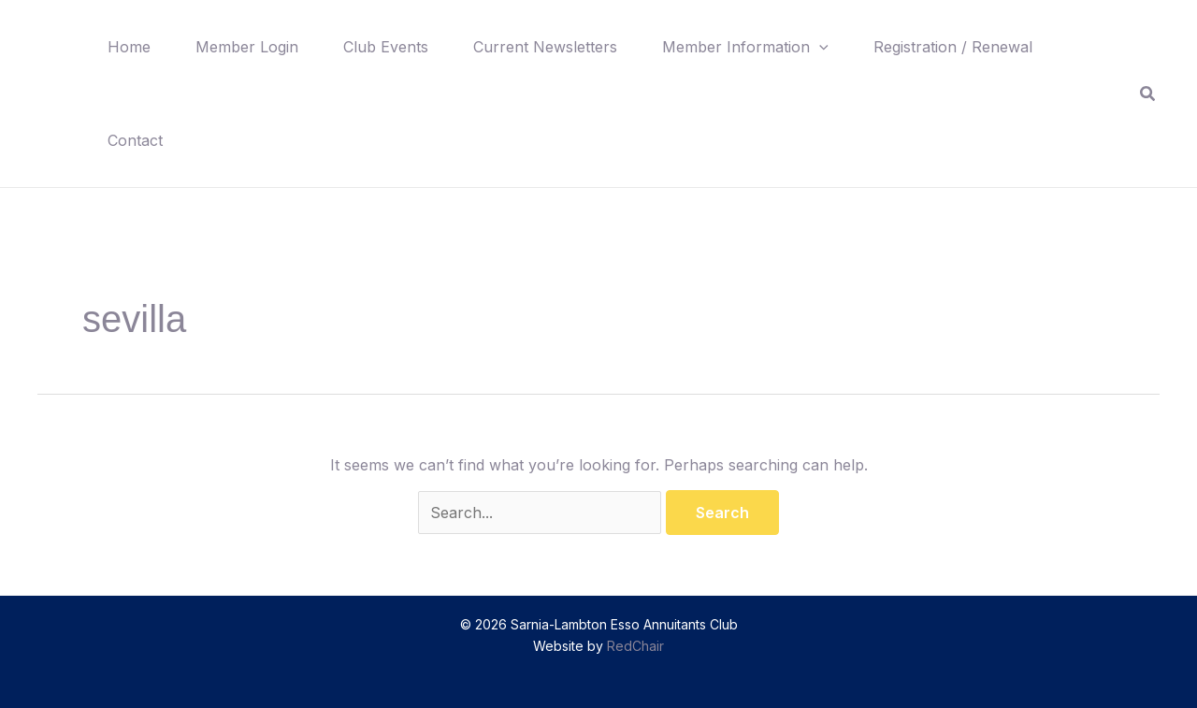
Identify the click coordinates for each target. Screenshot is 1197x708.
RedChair (635, 646)
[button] (819, 47)
